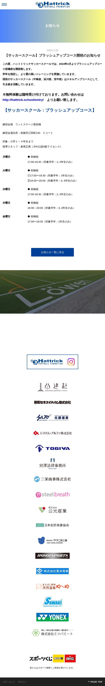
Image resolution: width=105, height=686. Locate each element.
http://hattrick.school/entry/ (23, 100)
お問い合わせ (9, 682)
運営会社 (22, 682)
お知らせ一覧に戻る (52, 252)
